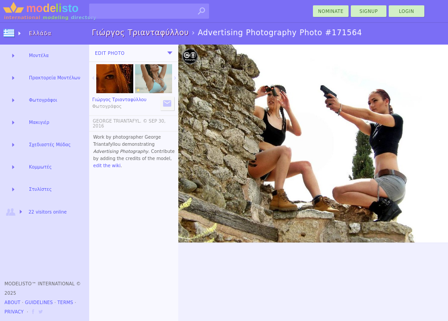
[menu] (170, 53)
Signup (369, 11)
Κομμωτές (40, 167)
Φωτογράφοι (43, 100)
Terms (65, 302)
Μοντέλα (39, 55)
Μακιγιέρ (39, 122)
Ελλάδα (40, 33)
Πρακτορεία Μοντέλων (54, 77)
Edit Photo (110, 53)
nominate (331, 11)
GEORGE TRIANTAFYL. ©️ (120, 121)
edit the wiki (107, 165)
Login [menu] (406, 11)
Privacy (14, 311)
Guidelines (39, 302)
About (12, 302)
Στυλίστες (40, 189)
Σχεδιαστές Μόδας (50, 144)
